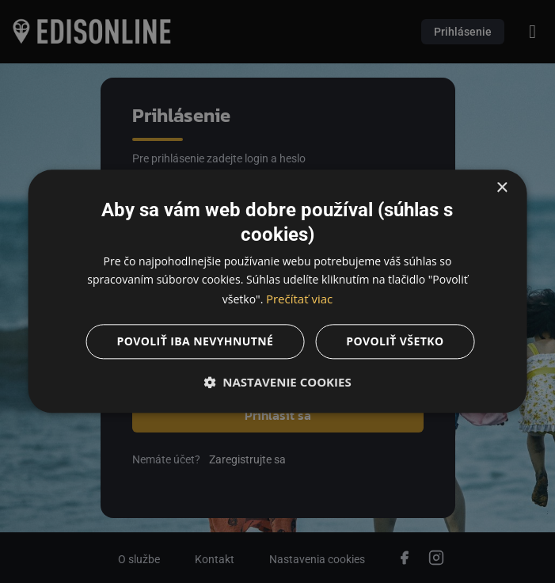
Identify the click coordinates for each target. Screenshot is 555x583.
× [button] (501, 188)
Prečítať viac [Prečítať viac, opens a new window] (299, 299)
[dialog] (277, 291)
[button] (277, 382)
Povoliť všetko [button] (394, 341)
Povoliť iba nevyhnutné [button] (195, 341)
